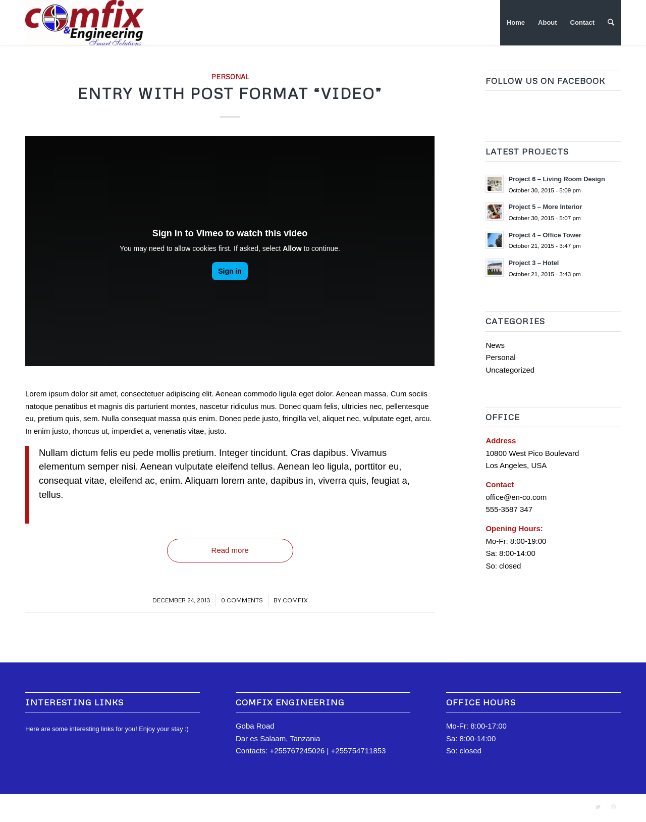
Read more (230, 550)
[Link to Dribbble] (613, 806)
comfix (295, 600)
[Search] (611, 22)
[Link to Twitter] (598, 806)
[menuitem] (515, 22)
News (495, 345)
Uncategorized (510, 370)
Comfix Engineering (84, 808)
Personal (230, 76)
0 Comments (242, 600)
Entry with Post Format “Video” (230, 93)
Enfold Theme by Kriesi (142, 808)
